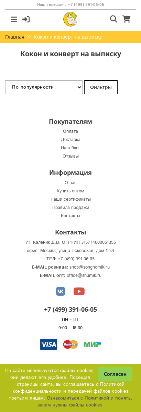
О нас (71, 183)
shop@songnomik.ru (89, 267)
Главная (14, 36)
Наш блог (70, 148)
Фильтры (101, 87)
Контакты (70, 216)
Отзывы (71, 156)
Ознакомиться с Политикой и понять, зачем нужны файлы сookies (84, 402)
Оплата (70, 131)
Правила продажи (70, 207)
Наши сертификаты (71, 199)
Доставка (70, 140)
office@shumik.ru (84, 275)
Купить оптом (70, 191)
